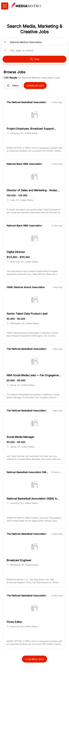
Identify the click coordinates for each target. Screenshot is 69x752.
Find (34, 59)
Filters (13, 85)
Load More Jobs (34, 659)
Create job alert (35, 85)
